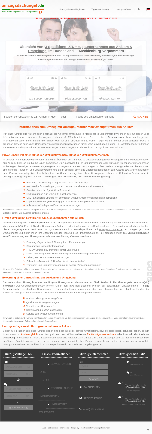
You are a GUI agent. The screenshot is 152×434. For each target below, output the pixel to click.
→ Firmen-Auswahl (25, 159)
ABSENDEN (18, 407)
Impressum (64, 428)
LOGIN (94, 379)
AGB (44, 428)
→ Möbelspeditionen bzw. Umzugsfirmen (50, 222)
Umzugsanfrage (123, 9)
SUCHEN (141, 116)
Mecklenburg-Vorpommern (101, 51)
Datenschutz (53, 428)
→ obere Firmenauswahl (109, 137)
